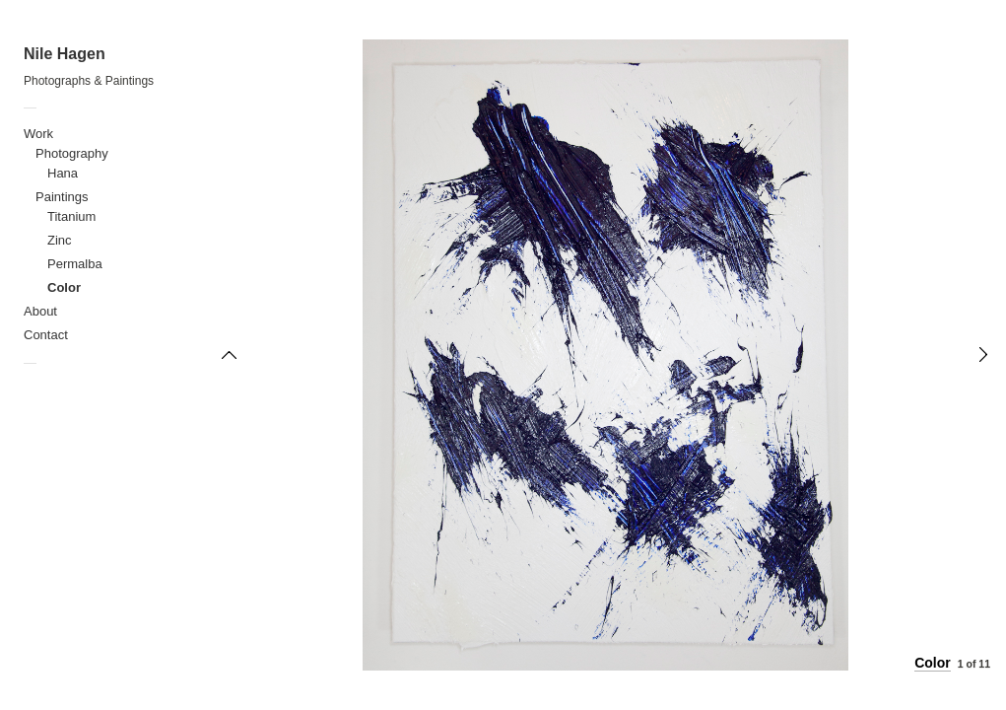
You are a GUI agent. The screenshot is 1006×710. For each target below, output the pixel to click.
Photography (71, 153)
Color (64, 287)
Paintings (61, 196)
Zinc (59, 240)
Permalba (74, 263)
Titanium (71, 216)
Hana (62, 173)
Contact (46, 334)
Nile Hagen (64, 53)
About (40, 311)
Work (38, 133)
